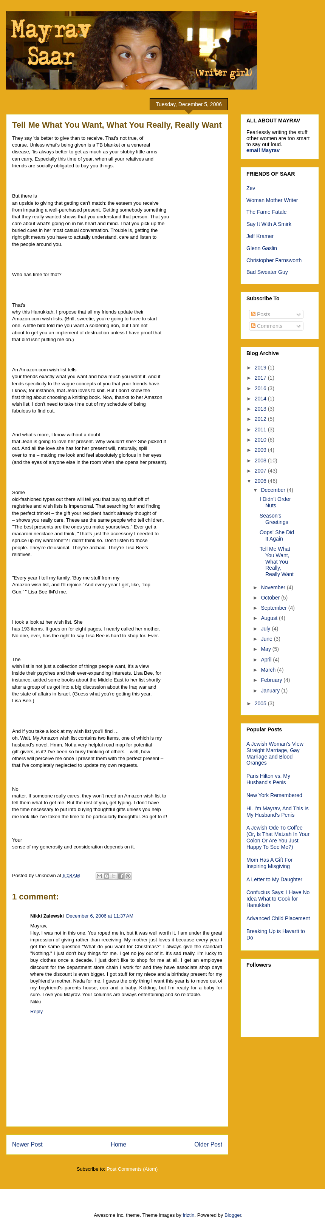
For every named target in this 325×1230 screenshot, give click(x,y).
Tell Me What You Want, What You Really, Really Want (277, 561)
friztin (188, 1215)
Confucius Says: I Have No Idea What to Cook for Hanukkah (278, 898)
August (270, 618)
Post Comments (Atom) (132, 1169)
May (266, 649)
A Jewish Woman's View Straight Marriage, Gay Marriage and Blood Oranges (274, 753)
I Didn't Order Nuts (275, 502)
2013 (261, 409)
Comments (267, 326)
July (266, 629)
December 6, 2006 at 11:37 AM (99, 916)
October (271, 598)
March (269, 670)
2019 (261, 368)
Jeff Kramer (260, 236)
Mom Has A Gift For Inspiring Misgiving (269, 863)
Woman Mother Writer (272, 200)
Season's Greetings (274, 519)
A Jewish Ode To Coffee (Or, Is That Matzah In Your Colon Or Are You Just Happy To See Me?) (278, 837)
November (273, 587)
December (273, 490)
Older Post (208, 1144)
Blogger (232, 1215)
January (271, 691)
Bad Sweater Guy (267, 272)
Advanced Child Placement (278, 918)
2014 (261, 399)
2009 (261, 450)
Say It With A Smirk (268, 224)
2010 (261, 440)
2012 (261, 419)
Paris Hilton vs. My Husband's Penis (268, 779)
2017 (261, 378)
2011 (261, 429)
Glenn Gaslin (261, 248)
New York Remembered (274, 795)
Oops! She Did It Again (277, 535)
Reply (36, 1011)
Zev (250, 188)
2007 (261, 471)
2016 (261, 388)
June (267, 639)
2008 (261, 460)
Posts (260, 314)
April (267, 660)
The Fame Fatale (266, 212)
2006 (261, 481)
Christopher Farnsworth (274, 260)
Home (119, 1144)
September (274, 608)
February (272, 680)
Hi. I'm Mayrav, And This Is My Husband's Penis (277, 811)
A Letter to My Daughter (274, 879)
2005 (261, 703)
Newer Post (27, 1144)
